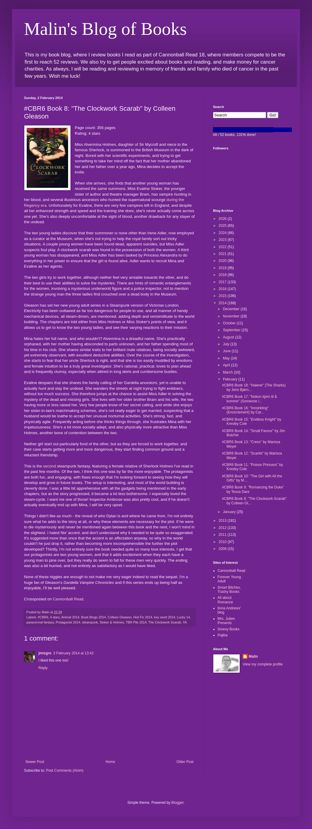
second (49, 466)
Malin (253, 656)
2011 (223, 535)
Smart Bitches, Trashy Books (229, 589)
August (229, 337)
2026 (223, 219)
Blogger (177, 802)
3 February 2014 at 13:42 (73, 653)
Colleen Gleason (120, 617)
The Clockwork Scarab (164, 622)
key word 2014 (164, 617)
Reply (43, 668)
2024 (223, 233)
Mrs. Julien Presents (226, 621)
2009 (223, 549)
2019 (223, 268)
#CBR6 (43, 617)
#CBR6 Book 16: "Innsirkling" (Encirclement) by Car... (245, 410)
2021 (223, 254)
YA (185, 622)
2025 (223, 226)
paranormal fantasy (40, 622)
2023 (223, 240)
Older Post (185, 762)
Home (110, 762)
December (232, 309)
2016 (223, 289)
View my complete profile (263, 664)
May (227, 358)
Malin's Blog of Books (105, 29)
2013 (223, 520)
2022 (223, 247)
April (227, 365)
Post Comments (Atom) (64, 770)
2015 (223, 296)
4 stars (55, 617)
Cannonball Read (68, 599)
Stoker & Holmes (112, 622)
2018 (223, 275)
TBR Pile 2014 (136, 622)
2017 (223, 282)
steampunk (90, 622)
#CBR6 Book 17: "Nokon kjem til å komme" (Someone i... (249, 399)
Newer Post (35, 762)
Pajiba (222, 635)
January (230, 512)
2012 (223, 528)
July (226, 344)
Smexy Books (228, 629)
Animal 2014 (70, 617)
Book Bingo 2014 (93, 617)
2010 (223, 542)
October (230, 323)
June (227, 351)
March (228, 372)
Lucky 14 (183, 617)
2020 (223, 261)
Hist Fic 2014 (143, 617)
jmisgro (44, 653)
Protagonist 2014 (68, 622)
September (232, 330)
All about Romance (225, 600)
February (230, 379)
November (232, 316)
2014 (223, 303)
